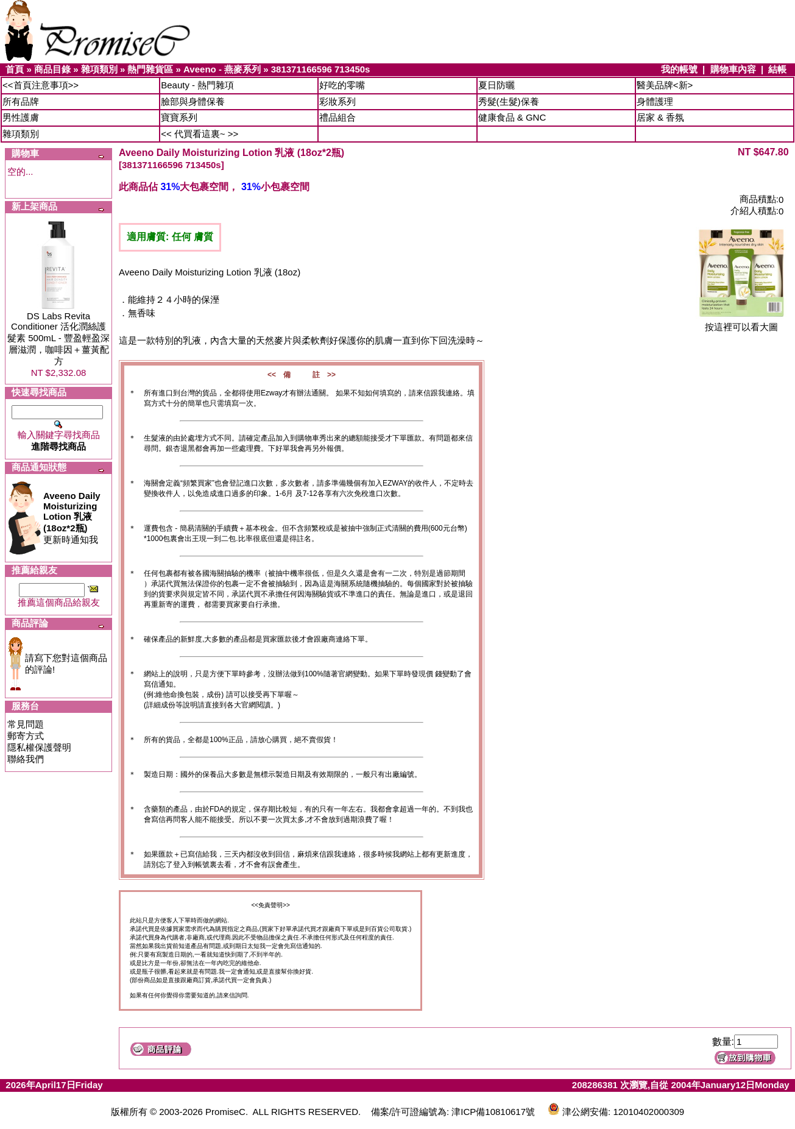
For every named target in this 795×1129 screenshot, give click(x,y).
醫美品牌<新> (665, 85)
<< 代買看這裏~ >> (199, 134)
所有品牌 (20, 101)
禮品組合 (337, 117)
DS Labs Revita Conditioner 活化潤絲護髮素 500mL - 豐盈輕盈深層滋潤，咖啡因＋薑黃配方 (58, 338)
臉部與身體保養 (193, 101)
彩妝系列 (337, 101)
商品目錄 (52, 69)
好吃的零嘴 (342, 85)
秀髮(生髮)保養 (508, 101)
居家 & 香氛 (660, 117)
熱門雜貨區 (150, 69)
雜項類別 (99, 69)
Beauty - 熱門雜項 (197, 85)
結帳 (777, 69)
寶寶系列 (179, 117)
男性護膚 (20, 117)
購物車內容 (733, 69)
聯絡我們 (25, 759)
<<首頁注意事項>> (40, 85)
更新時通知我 (72, 517)
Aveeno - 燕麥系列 (222, 69)
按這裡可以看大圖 (741, 322)
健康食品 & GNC (512, 117)
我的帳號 (679, 69)
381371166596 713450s (320, 69)
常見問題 (25, 724)
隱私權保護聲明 (39, 747)
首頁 (14, 69)
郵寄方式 (25, 736)
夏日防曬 (496, 85)
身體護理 (655, 101)
